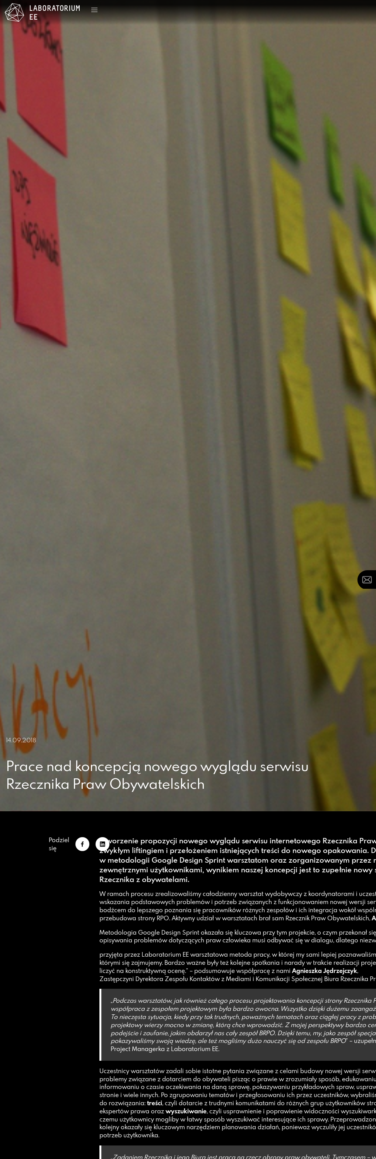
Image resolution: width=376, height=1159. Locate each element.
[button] (94, 10)
